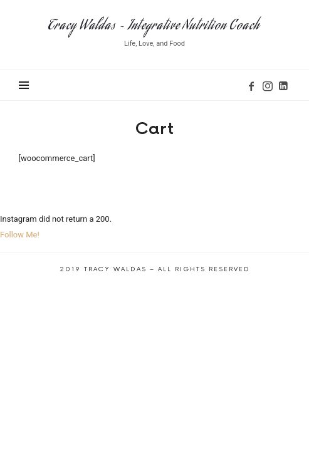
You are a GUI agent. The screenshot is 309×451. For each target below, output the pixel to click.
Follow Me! (19, 234)
